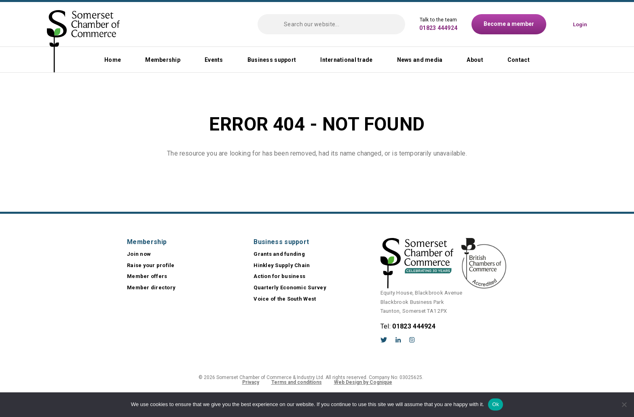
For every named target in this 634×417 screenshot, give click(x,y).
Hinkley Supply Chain (282, 265)
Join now (139, 254)
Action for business (279, 276)
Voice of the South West (285, 299)
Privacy (250, 382)
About (475, 60)
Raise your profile (151, 265)
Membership (162, 60)
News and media (420, 60)
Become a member (509, 24)
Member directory (151, 287)
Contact (518, 60)
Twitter (383, 340)
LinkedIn (398, 340)
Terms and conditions (296, 382)
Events (214, 60)
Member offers (147, 276)
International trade (346, 60)
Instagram (412, 340)
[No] (624, 404)
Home (112, 60)
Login (580, 24)
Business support (271, 60)
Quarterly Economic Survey (290, 287)
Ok (495, 404)
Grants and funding (279, 254)
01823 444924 (438, 28)
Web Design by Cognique (363, 382)
